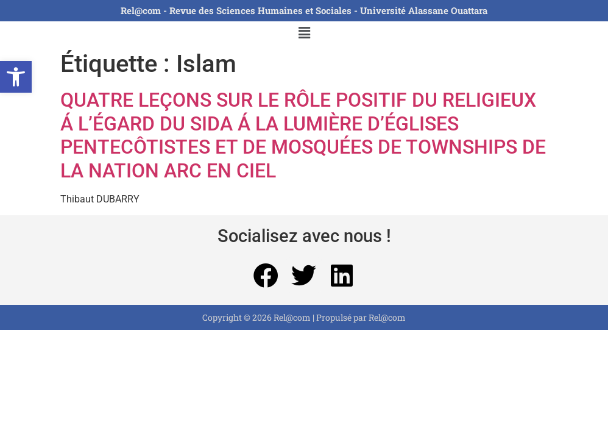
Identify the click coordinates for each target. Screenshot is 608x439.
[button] (16, 77)
